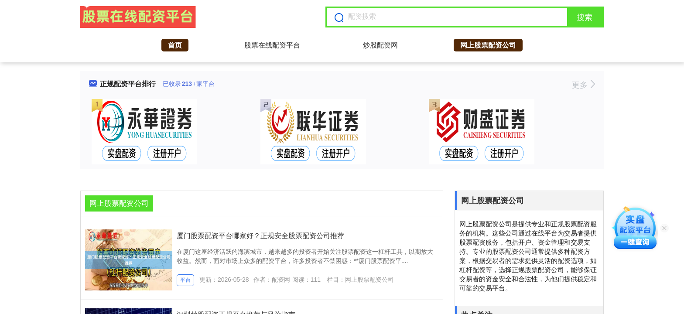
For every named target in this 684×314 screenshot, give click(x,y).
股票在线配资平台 (272, 45)
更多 (583, 85)
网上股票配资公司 (488, 45)
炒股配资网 (380, 45)
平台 (185, 280)
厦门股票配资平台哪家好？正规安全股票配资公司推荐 (260, 235)
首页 (175, 45)
